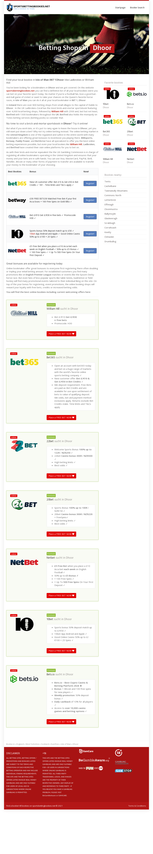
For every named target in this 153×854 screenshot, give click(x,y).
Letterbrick (110, 199)
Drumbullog (110, 241)
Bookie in (10, 744)
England (20, 744)
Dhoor (74, 309)
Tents (107, 181)
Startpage (120, 7)
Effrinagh (109, 204)
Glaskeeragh (110, 218)
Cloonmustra (110, 209)
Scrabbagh (109, 222)
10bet (32, 233)
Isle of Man (66, 744)
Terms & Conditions (137, 805)
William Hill (57, 111)
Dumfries (55, 744)
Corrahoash (110, 227)
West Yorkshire (32, 744)
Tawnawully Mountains (116, 190)
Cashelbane (110, 186)
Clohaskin (109, 236)
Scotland (45, 744)
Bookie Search (137, 7)
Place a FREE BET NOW (61, 333)
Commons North (112, 195)
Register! (90, 183)
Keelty (107, 232)
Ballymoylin (110, 213)
